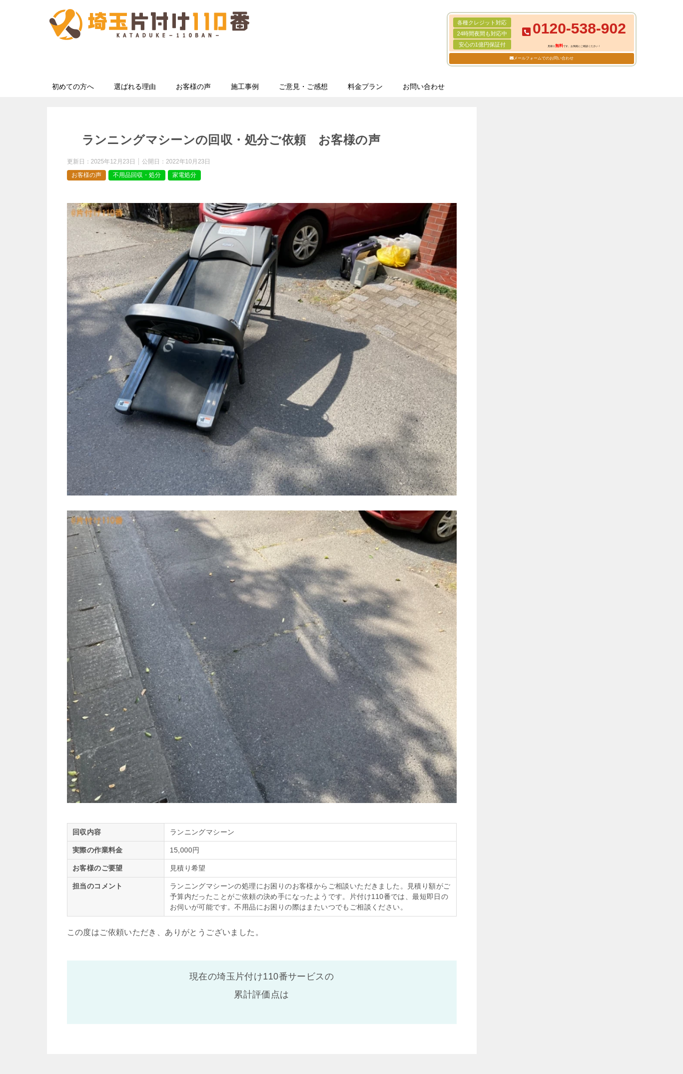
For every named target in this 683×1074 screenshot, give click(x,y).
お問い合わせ (424, 86)
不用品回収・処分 (137, 175)
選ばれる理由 (135, 86)
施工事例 (245, 86)
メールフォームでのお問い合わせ (544, 58)
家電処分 (184, 175)
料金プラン (365, 86)
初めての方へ (73, 86)
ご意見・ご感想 (303, 86)
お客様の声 (193, 86)
